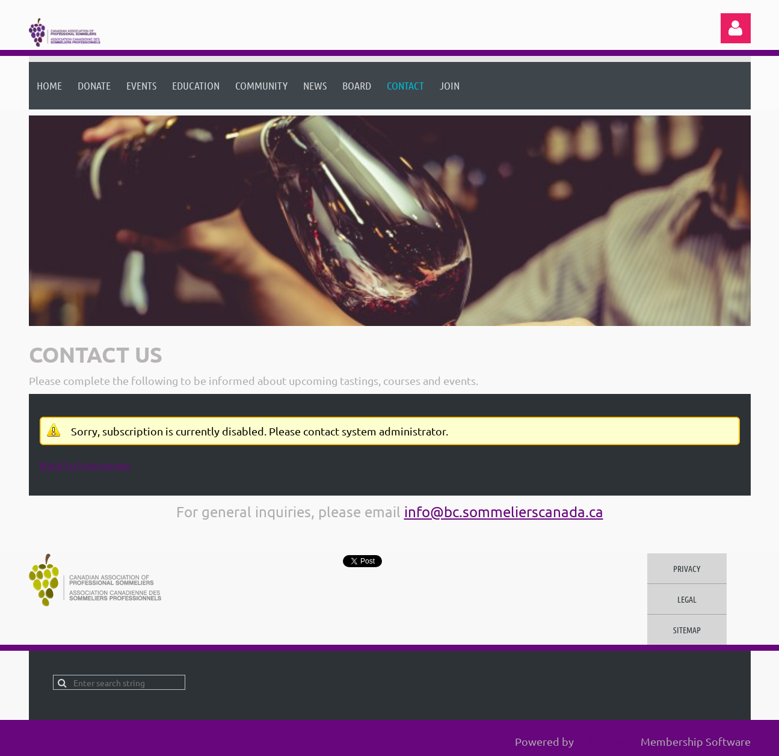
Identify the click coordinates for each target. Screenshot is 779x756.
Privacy (686, 568)
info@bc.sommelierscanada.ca (503, 511)
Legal (687, 599)
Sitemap (687, 629)
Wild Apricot (607, 741)
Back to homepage (85, 464)
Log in (736, 28)
